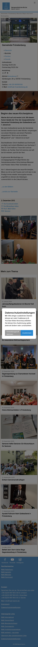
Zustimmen (26, 333)
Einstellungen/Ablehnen (13, 333)
